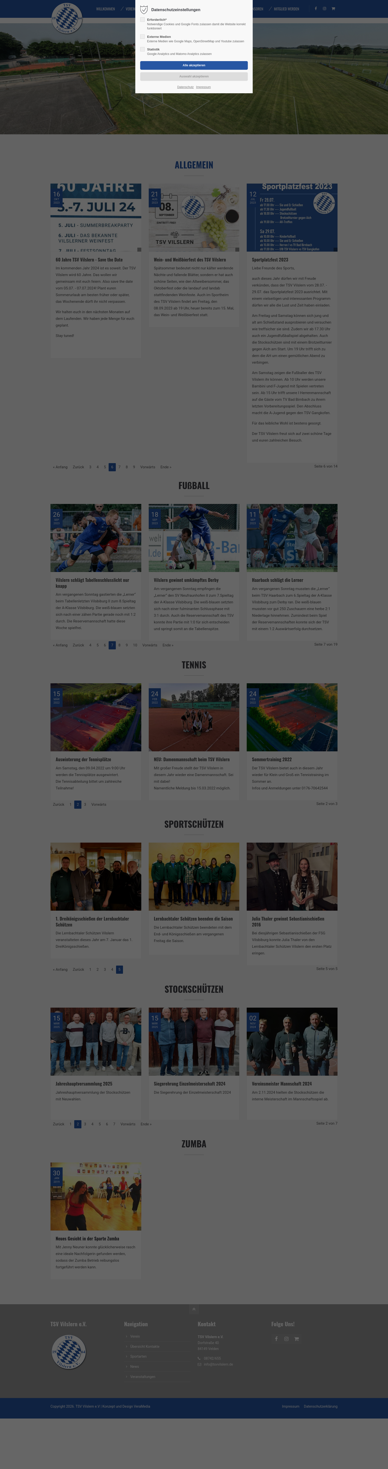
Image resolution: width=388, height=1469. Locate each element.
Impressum (203, 87)
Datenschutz (185, 87)
